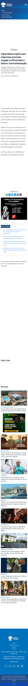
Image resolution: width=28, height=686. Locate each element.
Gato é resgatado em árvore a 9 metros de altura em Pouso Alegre (13, 577)
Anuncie (14, 647)
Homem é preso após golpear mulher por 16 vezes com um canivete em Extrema (13, 553)
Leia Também (5, 226)
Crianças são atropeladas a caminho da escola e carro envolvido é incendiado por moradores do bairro (13, 600)
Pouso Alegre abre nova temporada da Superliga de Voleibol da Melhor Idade (13, 410)
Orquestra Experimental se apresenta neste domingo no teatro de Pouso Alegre (13, 528)
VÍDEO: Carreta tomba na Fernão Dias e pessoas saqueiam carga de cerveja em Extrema (14, 504)
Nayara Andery (5, 76)
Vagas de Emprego (6, 17)
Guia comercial (5, 14)
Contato (14, 649)
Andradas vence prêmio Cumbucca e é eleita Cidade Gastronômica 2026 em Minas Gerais (15, 250)
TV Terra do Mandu (14, 645)
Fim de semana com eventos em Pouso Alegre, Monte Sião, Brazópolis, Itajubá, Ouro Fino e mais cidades (13, 454)
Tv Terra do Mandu (6, 12)
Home (3, 10)
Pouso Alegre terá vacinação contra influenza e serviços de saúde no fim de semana (14, 479)
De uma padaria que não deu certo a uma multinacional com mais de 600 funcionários (14, 231)
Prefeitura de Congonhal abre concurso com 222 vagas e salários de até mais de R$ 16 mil (15, 243)
